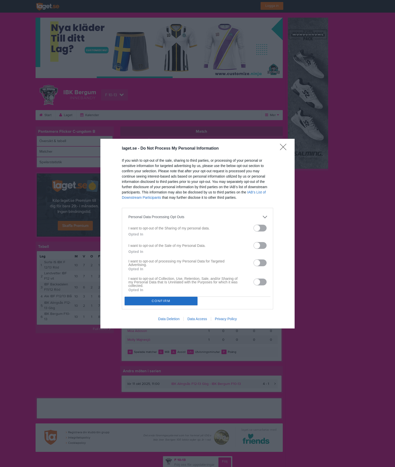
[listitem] (197, 217)
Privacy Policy (226, 319)
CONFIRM (161, 301)
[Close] (285, 148)
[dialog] (197, 233)
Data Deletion (169, 319)
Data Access (197, 319)
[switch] (260, 228)
